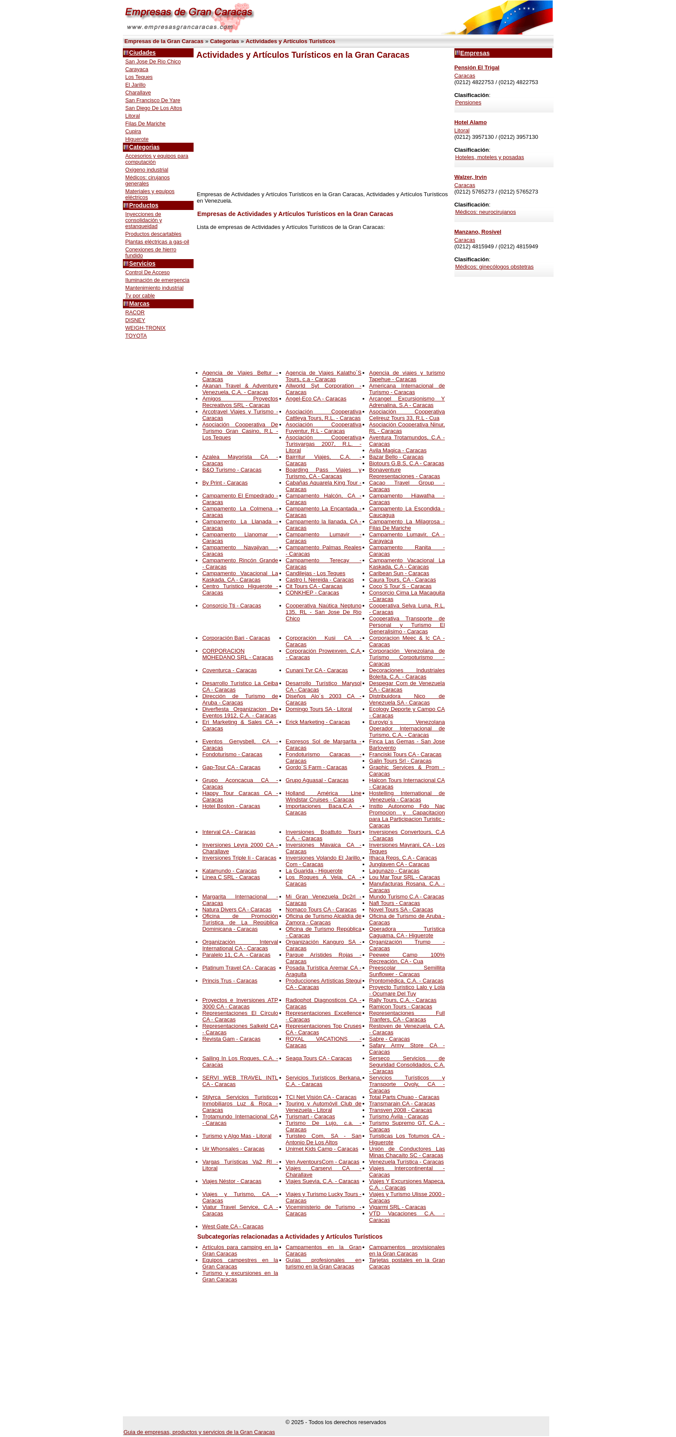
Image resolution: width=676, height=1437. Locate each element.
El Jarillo (135, 85)
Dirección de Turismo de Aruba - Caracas (240, 699)
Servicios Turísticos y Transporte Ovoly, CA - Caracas (407, 1084)
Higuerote (137, 139)
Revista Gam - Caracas (231, 1039)
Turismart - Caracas (310, 1116)
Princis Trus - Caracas (229, 980)
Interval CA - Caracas (229, 832)
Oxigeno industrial (147, 170)
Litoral (132, 116)
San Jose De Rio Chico (153, 62)
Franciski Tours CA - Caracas (405, 754)
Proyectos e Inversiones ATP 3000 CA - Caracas (240, 1003)
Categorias (144, 147)
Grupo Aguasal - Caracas (317, 780)
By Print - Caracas (224, 482)
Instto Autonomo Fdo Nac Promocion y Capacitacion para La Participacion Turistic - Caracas (407, 816)
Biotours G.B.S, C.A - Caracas (406, 463)
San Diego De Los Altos (153, 108)
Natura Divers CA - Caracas (236, 909)
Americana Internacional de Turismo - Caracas (407, 388)
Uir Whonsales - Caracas (233, 1149)
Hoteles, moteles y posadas (489, 157)
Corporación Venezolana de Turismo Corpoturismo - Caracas (407, 657)
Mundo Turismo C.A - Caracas (406, 896)
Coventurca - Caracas (229, 670)
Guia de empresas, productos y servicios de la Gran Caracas (199, 1432)
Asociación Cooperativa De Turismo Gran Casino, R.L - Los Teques (240, 431)
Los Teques (139, 77)
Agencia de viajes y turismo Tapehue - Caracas (407, 375)
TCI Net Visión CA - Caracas (321, 1097)
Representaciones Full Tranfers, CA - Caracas (407, 1016)
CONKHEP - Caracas (312, 592)
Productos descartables (153, 234)
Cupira (133, 131)
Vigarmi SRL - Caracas (397, 1207)
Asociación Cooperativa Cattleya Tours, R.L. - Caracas (324, 414)
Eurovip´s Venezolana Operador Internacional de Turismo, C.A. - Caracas (407, 728)
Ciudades (142, 53)
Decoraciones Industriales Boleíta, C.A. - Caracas (407, 673)
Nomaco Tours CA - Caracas (321, 909)
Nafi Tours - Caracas (394, 903)
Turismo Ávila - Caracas (399, 1116)
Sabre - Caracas (389, 1039)
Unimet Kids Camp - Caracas (322, 1149)
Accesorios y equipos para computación (156, 159)
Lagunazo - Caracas (394, 870)
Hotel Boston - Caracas (231, 806)
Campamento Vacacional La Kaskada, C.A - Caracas (407, 563)
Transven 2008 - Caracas (400, 1110)
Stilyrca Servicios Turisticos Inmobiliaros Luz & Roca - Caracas (240, 1103)
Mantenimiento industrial (154, 288)
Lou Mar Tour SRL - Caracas (404, 877)
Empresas (475, 53)
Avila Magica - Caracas (397, 450)
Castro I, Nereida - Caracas (320, 579)
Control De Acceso (147, 272)
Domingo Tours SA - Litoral (319, 709)
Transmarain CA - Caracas (402, 1103)
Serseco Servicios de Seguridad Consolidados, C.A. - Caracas (407, 1064)
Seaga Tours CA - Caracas (319, 1058)
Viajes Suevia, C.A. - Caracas (323, 1181)
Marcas (139, 304)
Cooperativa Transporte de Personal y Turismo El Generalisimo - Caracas (407, 625)
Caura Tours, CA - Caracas (402, 579)
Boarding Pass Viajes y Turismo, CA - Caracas (324, 472)
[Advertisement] (322, 125)
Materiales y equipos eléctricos (150, 194)
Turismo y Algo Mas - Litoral (237, 1136)
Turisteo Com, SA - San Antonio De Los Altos (324, 1139)
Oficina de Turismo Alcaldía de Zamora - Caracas (324, 919)
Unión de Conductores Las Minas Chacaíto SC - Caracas (407, 1152)
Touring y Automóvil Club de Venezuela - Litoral (324, 1106)
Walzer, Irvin (470, 177)
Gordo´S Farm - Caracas (316, 767)
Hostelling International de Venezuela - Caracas (407, 796)
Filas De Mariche (145, 124)
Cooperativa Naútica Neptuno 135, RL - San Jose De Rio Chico (324, 612)
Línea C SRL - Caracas (231, 877)
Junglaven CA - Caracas (399, 864)
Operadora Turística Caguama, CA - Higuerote (407, 932)
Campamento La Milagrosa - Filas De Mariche (407, 524)
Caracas (464, 75)
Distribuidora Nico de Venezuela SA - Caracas (407, 699)
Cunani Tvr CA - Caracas (317, 670)
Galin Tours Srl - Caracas (400, 761)
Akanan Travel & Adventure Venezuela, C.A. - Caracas (240, 388)
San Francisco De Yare (153, 100)
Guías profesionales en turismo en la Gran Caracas (324, 1263)
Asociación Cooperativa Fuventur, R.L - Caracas (324, 427)
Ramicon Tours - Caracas (400, 1006)
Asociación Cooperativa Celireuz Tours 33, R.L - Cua (407, 414)
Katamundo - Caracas (229, 870)
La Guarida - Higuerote (314, 870)
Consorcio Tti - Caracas (231, 605)
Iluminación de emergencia (157, 280)
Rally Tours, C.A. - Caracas (403, 1000)
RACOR (135, 313)
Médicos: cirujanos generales (147, 181)
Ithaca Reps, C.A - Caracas (403, 858)
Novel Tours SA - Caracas (401, 909)
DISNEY (135, 320)
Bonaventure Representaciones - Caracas (404, 472)
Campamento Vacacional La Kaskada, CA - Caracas (240, 576)
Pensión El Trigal (477, 67)
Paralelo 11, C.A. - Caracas (236, 955)
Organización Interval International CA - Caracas (240, 945)
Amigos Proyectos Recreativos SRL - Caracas (240, 401)
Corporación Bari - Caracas (236, 638)
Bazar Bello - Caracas (396, 457)
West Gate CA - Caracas (232, 1226)
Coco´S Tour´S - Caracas (400, 586)
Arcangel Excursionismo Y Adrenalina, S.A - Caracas (407, 401)
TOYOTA (136, 336)
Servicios (142, 263)
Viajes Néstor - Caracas (231, 1181)
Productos (144, 205)
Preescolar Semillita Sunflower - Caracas (407, 970)
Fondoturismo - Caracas (232, 754)
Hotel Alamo (470, 122)
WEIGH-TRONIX (145, 328)
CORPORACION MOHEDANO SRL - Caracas (237, 654)
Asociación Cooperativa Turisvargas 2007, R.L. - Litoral (324, 444)
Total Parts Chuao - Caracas (404, 1097)
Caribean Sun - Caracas (399, 573)
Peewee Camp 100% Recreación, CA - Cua (407, 958)
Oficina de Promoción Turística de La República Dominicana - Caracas (240, 922)
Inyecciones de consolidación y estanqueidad (143, 220)
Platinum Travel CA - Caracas (239, 967)
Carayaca (136, 69)
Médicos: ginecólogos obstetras (494, 266)
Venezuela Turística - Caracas (406, 1161)
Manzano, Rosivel (477, 232)
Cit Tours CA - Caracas (314, 586)
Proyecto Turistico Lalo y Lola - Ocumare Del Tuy (407, 990)
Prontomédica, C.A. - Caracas (406, 980)
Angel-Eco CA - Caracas (316, 398)
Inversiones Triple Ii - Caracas (239, 858)
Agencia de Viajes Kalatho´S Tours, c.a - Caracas (324, 375)
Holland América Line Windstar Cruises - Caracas (324, 796)
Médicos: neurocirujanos (485, 212)
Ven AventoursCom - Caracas (323, 1161)
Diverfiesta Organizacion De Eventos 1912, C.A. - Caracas (240, 712)
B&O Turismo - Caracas (231, 469)
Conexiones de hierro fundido (151, 253)
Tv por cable (140, 296)
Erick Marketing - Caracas (318, 722)
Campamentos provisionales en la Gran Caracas (407, 1250)
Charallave (138, 93)
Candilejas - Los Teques (316, 573)
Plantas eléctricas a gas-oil (157, 242)
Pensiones (468, 102)
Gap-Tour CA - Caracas (231, 767)
